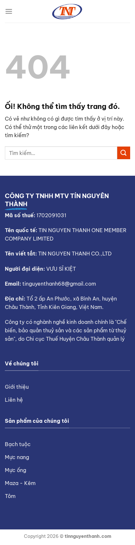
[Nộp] (123, 153)
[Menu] (9, 11)
